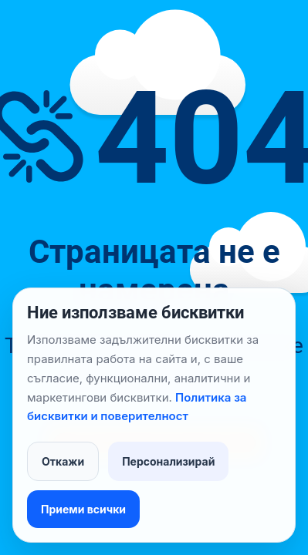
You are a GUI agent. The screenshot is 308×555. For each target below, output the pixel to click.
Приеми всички (83, 509)
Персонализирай (168, 461)
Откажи (63, 461)
